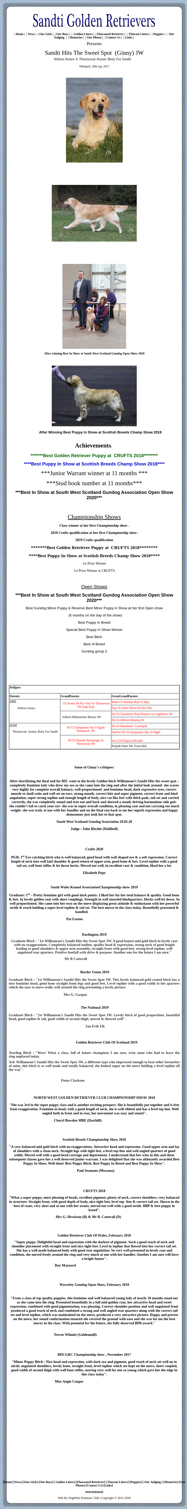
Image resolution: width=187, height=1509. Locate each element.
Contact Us (113, 37)
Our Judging (153, 1482)
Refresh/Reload (94, 1491)
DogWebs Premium (80, 1498)
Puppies (158, 34)
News (31, 34)
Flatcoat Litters (138, 34)
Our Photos (94, 37)
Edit (96, 1498)
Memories (76, 37)
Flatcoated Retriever (110, 34)
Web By (63, 1498)
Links (128, 37)
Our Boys (62, 34)
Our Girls (45, 34)
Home (20, 34)
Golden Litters (83, 34)
